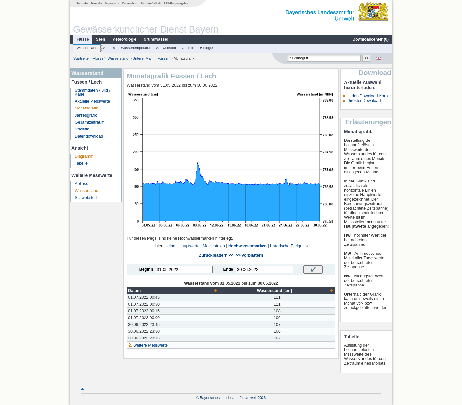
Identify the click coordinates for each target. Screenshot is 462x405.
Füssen (164, 58)
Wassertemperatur (136, 48)
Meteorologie (124, 39)
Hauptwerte (188, 246)
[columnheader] (173, 290)
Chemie (188, 48)
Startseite (82, 3)
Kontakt (96, 3)
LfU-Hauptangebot (176, 3)
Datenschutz (130, 3)
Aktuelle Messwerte (92, 101)
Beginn (146, 269)
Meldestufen (214, 246)
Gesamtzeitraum (89, 122)
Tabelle (81, 163)
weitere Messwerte (151, 345)
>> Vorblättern (249, 255)
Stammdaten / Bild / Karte (92, 92)
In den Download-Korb (367, 96)
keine (170, 246)
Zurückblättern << (216, 255)
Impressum (112, 3)
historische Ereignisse (290, 246)
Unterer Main (143, 58)
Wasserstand (86, 48)
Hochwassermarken (247, 246)
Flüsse (83, 39)
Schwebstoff (166, 48)
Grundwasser (156, 39)
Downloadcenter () (371, 39)
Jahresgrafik (86, 115)
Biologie (206, 48)
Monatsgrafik (86, 108)
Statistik (82, 129)
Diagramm (84, 156)
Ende (228, 269)
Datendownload (89, 136)
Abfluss (109, 48)
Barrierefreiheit (151, 3)
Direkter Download (364, 101)
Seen (100, 39)
